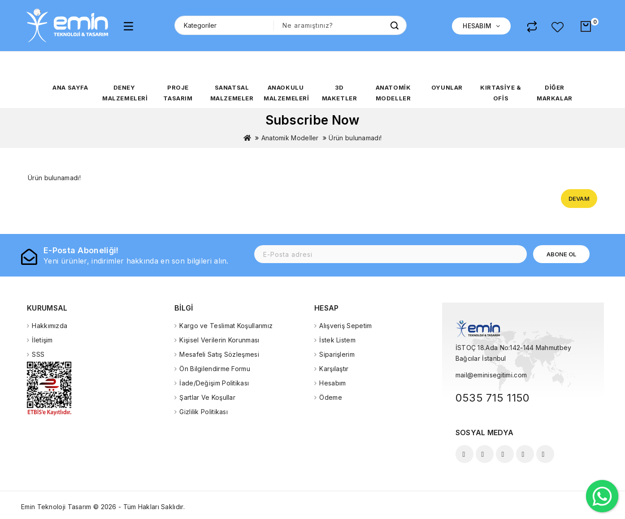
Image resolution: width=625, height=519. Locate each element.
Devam (579, 198)
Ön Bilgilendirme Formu (214, 368)
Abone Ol (561, 254)
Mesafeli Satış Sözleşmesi (219, 354)
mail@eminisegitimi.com (491, 375)
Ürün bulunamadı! (355, 138)
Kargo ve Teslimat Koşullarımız (226, 325)
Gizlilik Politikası (203, 411)
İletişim (42, 340)
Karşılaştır (333, 368)
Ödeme (330, 397)
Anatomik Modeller (290, 138)
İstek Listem (337, 340)
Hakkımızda (49, 325)
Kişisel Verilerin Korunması (219, 340)
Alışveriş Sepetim (345, 325)
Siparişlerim (337, 354)
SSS (38, 354)
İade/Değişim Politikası (214, 383)
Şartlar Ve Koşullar (207, 397)
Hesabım (332, 383)
